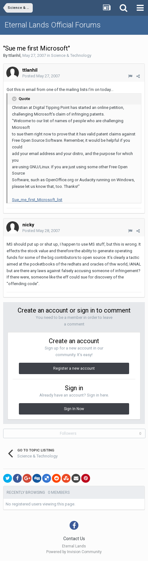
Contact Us (74, 538)
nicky (28, 225)
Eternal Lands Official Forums (53, 25)
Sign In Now (74, 409)
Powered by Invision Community (74, 552)
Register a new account (74, 368)
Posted (41, 76)
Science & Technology (71, 55)
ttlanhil (14, 55)
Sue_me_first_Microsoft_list (37, 199)
